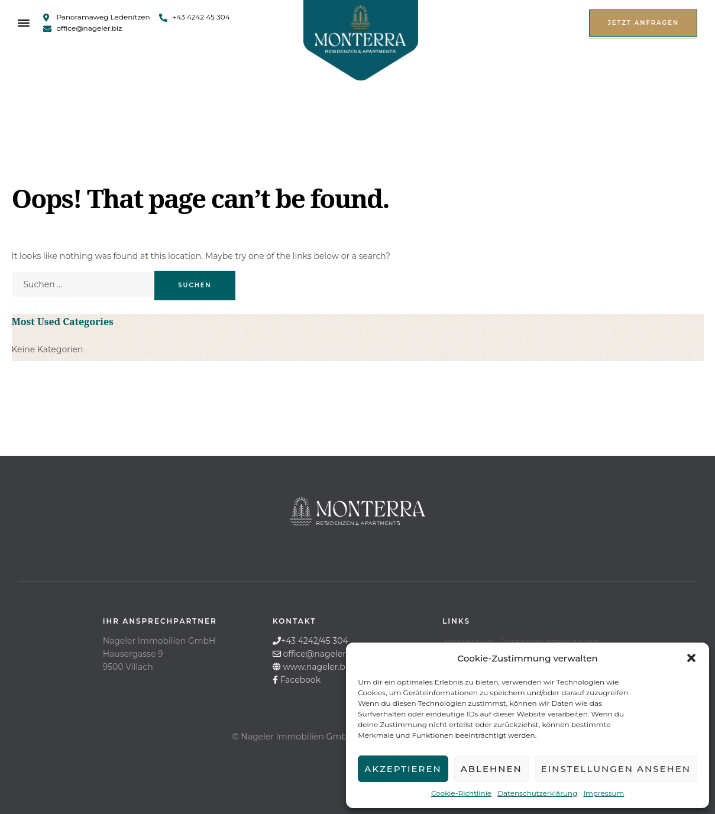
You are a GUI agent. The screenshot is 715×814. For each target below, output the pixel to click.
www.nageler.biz (317, 666)
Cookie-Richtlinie (461, 793)
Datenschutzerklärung (537, 793)
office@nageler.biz (321, 653)
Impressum (603, 793)
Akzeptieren (403, 768)
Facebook (300, 679)
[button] (691, 658)
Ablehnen (491, 768)
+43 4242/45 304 (314, 640)
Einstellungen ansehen (616, 768)
